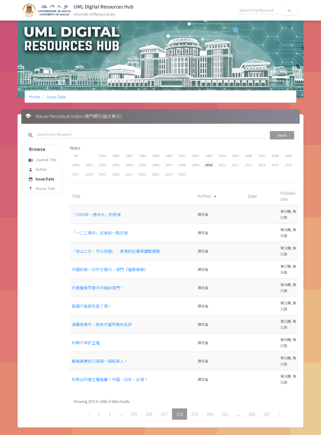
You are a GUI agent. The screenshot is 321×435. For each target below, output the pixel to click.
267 (267, 414)
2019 (102, 174)
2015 (275, 165)
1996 (248, 155)
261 (225, 414)
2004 (129, 165)
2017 (75, 174)
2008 (182, 165)
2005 (142, 165)
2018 (89, 174)
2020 (115, 174)
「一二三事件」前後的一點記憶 (100, 233)
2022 (142, 174)
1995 (235, 155)
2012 (235, 165)
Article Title (41, 188)
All (75, 155)
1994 (222, 155)
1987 (129, 155)
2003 (115, 165)
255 (134, 414)
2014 (262, 165)
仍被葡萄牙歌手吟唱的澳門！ (98, 288)
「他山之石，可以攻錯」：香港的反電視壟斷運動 (116, 251)
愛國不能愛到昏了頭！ (92, 306)
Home (34, 97)
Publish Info (287, 196)
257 (164, 414)
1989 (155, 155)
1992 (195, 155)
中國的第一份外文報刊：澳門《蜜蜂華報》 (110, 269)
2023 (155, 174)
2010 (208, 165)
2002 (102, 165)
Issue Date (56, 97)
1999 (288, 155)
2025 (182, 174)
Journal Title (42, 160)
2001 (89, 165)
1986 (115, 155)
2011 (222, 165)
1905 (102, 155)
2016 (288, 165)
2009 (195, 165)
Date (253, 196)
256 (149, 414)
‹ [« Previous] (89, 414)
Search (282, 135)
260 (210, 414)
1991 (182, 155)
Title (77, 196)
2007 (169, 165)
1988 (142, 155)
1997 (262, 155)
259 (194, 414)
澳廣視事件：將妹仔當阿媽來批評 (102, 324)
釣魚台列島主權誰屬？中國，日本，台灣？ (110, 379)
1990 (169, 155)
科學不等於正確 (86, 343)
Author (37, 169)
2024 (169, 174)
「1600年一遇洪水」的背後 (96, 214)
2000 (75, 165)
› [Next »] (279, 414)
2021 (129, 174)
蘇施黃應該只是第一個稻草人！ (100, 361)
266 (252, 414)
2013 (248, 165)
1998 (275, 155)
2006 (155, 165)
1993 (208, 155)
